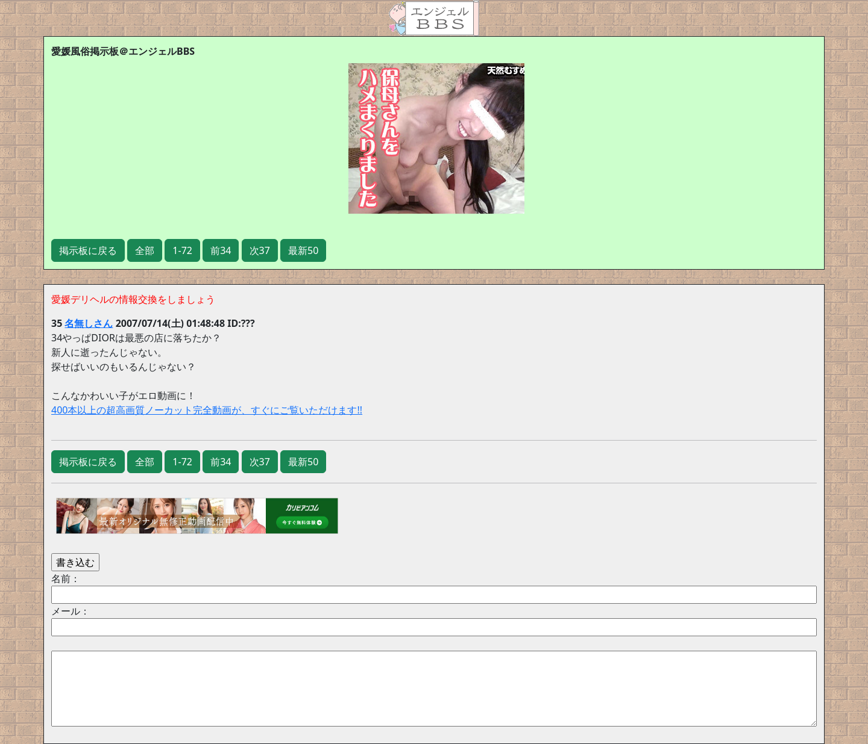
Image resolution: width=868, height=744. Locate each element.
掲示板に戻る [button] (88, 250)
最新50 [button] (303, 250)
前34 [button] (220, 250)
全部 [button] (144, 250)
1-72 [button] (182, 250)
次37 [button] (260, 250)
